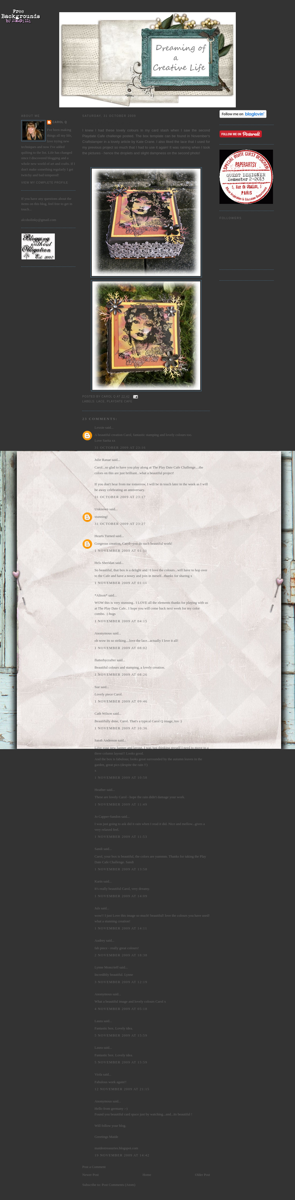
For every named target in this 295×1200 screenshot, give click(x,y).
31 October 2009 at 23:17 (120, 497)
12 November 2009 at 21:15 (122, 1089)
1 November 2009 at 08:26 (121, 674)
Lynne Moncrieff (106, 967)
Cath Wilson (103, 713)
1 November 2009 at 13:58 (121, 869)
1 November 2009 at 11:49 (121, 804)
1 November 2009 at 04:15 (121, 621)
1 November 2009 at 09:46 (121, 701)
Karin (99, 881)
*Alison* (101, 595)
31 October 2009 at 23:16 (120, 447)
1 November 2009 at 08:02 (121, 648)
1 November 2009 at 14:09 (121, 896)
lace (100, 401)
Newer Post (90, 1175)
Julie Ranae (103, 460)
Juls (97, 908)
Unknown (101, 509)
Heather (100, 790)
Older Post (202, 1175)
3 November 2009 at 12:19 (121, 982)
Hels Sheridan (104, 563)
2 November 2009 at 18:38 (121, 955)
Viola (99, 1074)
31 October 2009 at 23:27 (120, 524)
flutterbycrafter (105, 660)
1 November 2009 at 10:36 (121, 728)
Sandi (99, 849)
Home (147, 1175)
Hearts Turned (105, 536)
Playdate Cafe (94, 136)
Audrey (100, 940)
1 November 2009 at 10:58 (121, 777)
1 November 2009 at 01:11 (121, 550)
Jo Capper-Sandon (107, 816)
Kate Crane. (146, 142)
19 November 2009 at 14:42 (122, 1155)
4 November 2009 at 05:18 (121, 1009)
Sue (97, 687)
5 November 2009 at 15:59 (121, 1035)
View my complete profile (44, 182)
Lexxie (99, 427)
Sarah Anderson (106, 740)
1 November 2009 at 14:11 (121, 928)
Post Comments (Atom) (119, 1185)
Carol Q (59, 122)
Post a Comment (94, 1167)
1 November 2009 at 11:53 (121, 837)
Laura (99, 1021)
